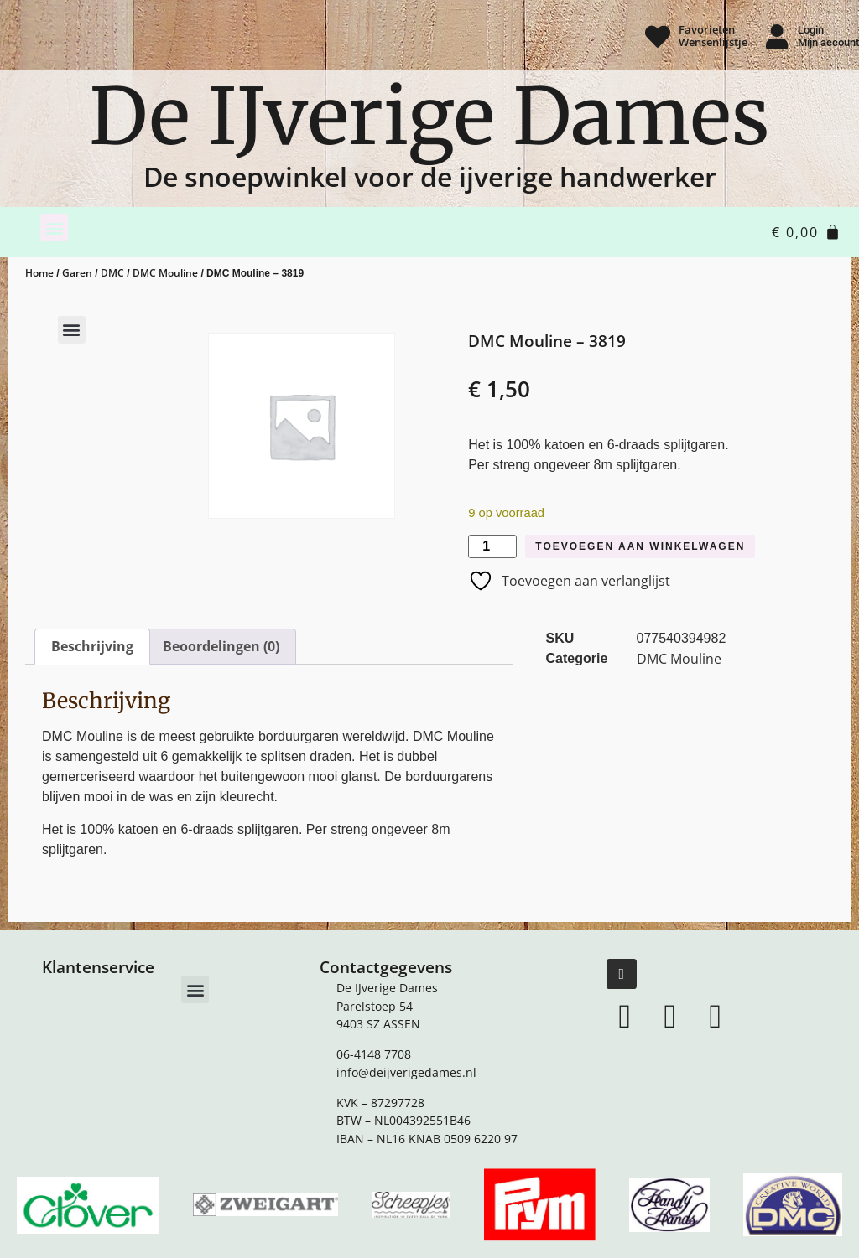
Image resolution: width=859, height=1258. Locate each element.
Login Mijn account (828, 36)
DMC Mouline (165, 273)
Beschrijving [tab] (92, 646)
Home (39, 273)
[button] (54, 227)
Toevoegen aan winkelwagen (640, 546)
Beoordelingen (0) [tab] (221, 646)
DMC (112, 273)
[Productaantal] (492, 546)
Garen (77, 273)
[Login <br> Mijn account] (776, 36)
